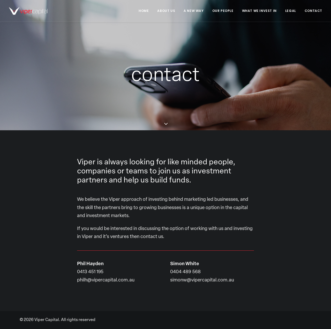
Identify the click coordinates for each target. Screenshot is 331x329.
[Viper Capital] (28, 11)
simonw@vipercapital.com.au (202, 284)
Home (144, 11)
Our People (223, 11)
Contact (313, 11)
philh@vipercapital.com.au (105, 284)
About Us (166, 11)
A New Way (194, 11)
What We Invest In (259, 11)
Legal (290, 11)
